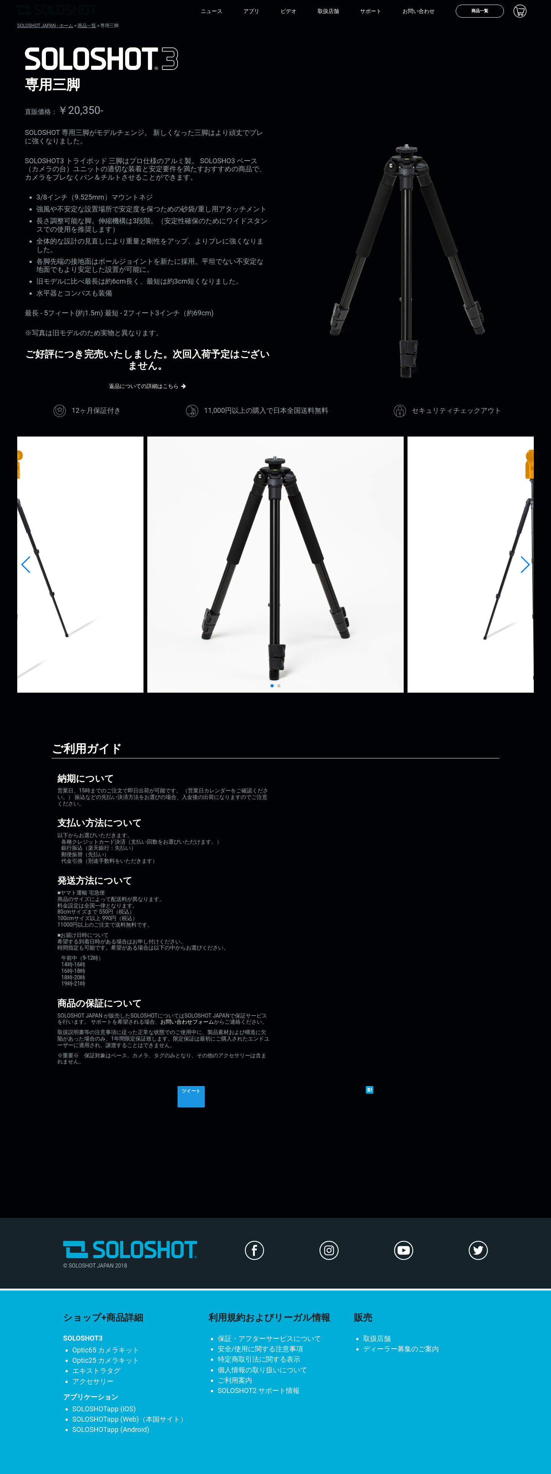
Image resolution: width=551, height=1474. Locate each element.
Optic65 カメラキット (106, 1350)
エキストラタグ (96, 1371)
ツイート (191, 1091)
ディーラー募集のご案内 (401, 1349)
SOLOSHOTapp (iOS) (104, 1409)
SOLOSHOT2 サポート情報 (259, 1390)
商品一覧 (479, 10)
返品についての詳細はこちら (144, 386)
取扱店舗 (328, 11)
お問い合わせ (419, 11)
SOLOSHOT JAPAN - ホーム (45, 25)
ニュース (211, 11)
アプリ (251, 11)
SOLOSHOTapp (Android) (111, 1429)
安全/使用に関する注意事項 (260, 1349)
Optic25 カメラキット (106, 1360)
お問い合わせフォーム (187, 1022)
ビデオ (288, 11)
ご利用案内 (235, 1380)
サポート (370, 11)
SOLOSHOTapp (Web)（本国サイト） (129, 1419)
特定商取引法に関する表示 (259, 1359)
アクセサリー (93, 1381)
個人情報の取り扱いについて (262, 1370)
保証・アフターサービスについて (269, 1338)
